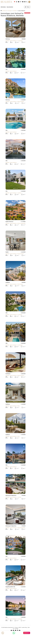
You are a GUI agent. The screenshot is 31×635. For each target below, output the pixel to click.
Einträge (9, 10)
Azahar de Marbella (21, 527)
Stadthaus (8, 282)
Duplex (7, 252)
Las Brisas (19, 192)
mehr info (26, 633)
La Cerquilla (19, 314)
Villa (6, 69)
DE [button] (29, 1)
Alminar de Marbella (21, 223)
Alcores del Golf (20, 253)
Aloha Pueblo (20, 284)
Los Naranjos (19, 40)
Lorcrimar (19, 497)
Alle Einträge (3, 6)
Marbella (14, 10)
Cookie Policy (24, 627)
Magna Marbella (20, 101)
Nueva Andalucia (21, 10)
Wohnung (8, 39)
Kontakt (16, 628)
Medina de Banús (20, 375)
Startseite (3, 10)
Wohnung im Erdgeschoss (11, 495)
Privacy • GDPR (18, 627)
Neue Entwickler (10, 6)
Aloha (18, 405)
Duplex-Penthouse (9, 221)
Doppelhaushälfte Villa (10, 586)
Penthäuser (8, 373)
